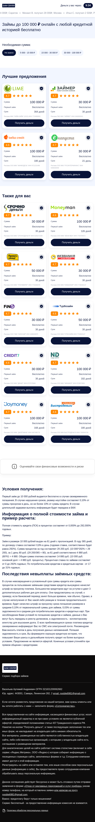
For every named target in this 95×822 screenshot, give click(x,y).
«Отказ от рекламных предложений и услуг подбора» (53, 786)
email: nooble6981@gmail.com (69, 693)
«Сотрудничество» (65, 706)
